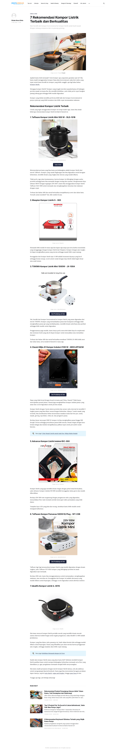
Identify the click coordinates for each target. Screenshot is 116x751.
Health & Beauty (55, 3)
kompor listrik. (35, 84)
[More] (89, 3)
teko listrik (48, 673)
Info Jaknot (83, 3)
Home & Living (44, 3)
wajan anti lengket (58, 673)
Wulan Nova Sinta (17, 20)
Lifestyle (36, 3)
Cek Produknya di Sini (58, 314)
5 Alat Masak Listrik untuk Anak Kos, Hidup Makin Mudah (59, 433)
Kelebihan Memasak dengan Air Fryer (53, 653)
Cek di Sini (58, 165)
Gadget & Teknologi (66, 3)
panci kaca (73, 673)
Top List (30, 3)
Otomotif (76, 3)
